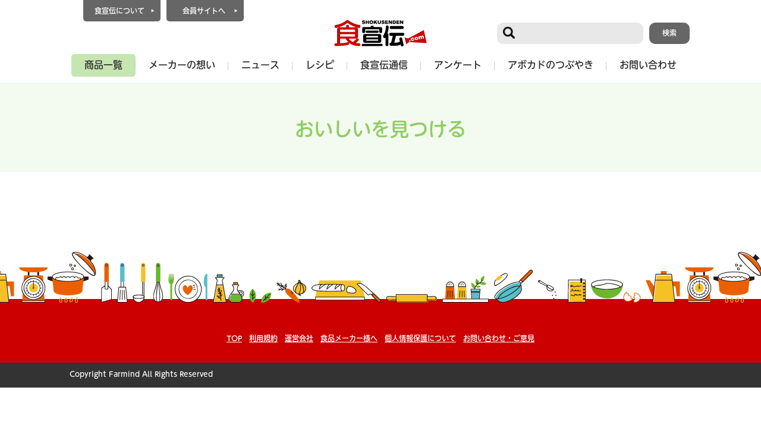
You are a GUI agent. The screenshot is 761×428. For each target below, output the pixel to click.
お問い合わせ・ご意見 (498, 338)
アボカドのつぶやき (550, 65)
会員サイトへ (204, 10)
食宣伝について (119, 10)
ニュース (260, 65)
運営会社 (299, 338)
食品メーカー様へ (349, 338)
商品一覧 (103, 65)
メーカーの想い (182, 65)
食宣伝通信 (384, 65)
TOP (234, 338)
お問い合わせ (648, 65)
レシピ (320, 65)
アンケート (458, 65)
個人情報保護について (420, 338)
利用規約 (263, 338)
